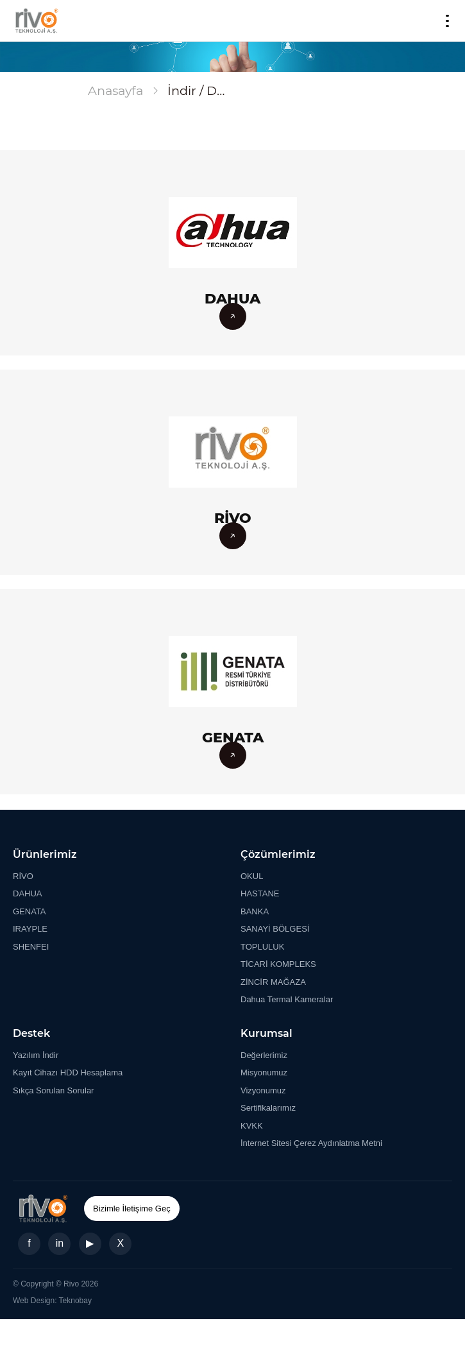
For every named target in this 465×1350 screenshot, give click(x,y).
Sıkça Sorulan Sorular (53, 1090)
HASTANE (260, 893)
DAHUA (27, 893)
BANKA (255, 911)
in (59, 1243)
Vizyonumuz (263, 1090)
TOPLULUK (262, 947)
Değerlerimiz (264, 1055)
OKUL (252, 876)
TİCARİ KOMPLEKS (278, 964)
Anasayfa (115, 90)
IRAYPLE (30, 929)
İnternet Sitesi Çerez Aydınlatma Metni (311, 1143)
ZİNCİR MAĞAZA (273, 982)
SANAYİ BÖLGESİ (275, 929)
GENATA (29, 911)
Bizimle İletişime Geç (132, 1208)
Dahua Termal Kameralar (287, 999)
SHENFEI (31, 947)
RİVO (23, 876)
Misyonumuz (264, 1072)
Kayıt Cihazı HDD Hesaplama (68, 1072)
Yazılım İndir (35, 1055)
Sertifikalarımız (268, 1108)
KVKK (252, 1126)
